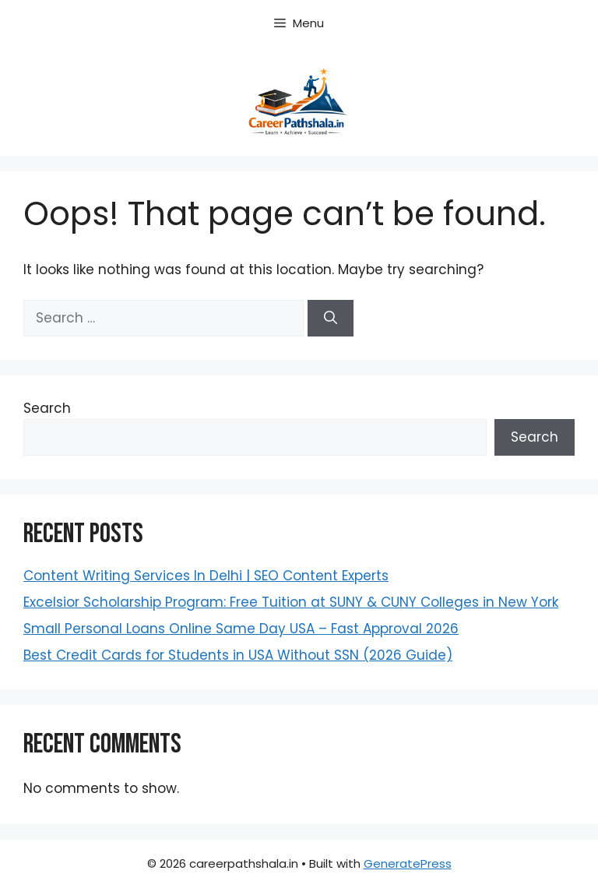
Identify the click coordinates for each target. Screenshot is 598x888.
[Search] (331, 318)
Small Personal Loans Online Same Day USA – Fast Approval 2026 (241, 628)
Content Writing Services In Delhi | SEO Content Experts (206, 575)
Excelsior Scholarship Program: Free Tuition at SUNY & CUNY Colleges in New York (290, 602)
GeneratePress (408, 863)
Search (47, 408)
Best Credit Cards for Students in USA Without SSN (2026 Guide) (237, 655)
